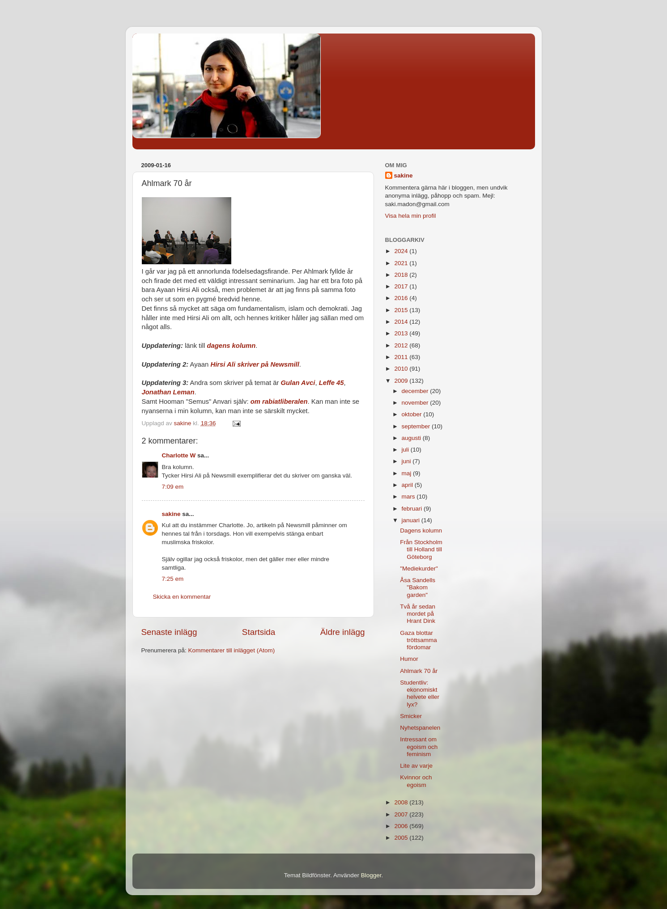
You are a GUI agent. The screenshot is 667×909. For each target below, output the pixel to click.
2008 (401, 802)
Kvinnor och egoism (416, 781)
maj (407, 473)
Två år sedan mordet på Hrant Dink (417, 613)
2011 (401, 357)
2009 (401, 380)
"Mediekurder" (419, 568)
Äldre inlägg (342, 632)
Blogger (371, 875)
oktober (413, 414)
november (416, 402)
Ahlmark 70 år (419, 671)
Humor (409, 658)
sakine (171, 514)
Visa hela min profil (410, 215)
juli (406, 449)
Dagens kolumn (421, 530)
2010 (401, 368)
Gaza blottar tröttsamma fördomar (418, 640)
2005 (401, 837)
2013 (401, 333)
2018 (401, 274)
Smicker (411, 716)
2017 (401, 286)
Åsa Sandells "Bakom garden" (417, 587)
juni (407, 461)
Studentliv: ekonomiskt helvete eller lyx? (419, 693)
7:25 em (173, 578)
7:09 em (173, 486)
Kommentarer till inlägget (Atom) (231, 650)
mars (409, 496)
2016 (401, 298)
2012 (401, 345)
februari (413, 508)
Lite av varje (416, 765)
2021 (401, 263)
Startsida (259, 632)
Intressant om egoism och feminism (419, 746)
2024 (401, 251)
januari (411, 520)
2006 (401, 826)
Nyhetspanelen (420, 727)
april (408, 485)
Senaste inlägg (169, 632)
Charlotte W (179, 455)
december (416, 391)
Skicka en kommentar (182, 596)
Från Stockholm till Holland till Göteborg (421, 549)
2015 (401, 310)
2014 (401, 321)
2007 (401, 814)
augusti (412, 438)
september (417, 426)
